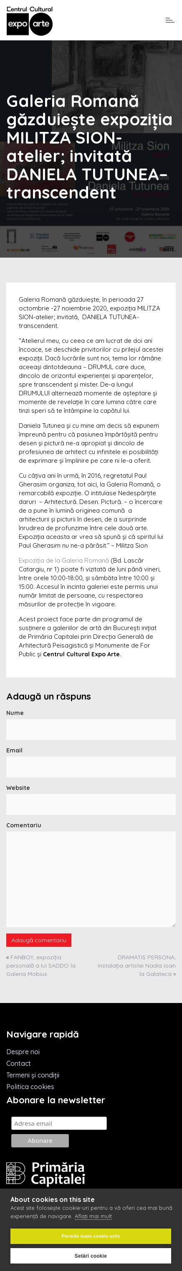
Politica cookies (30, 1086)
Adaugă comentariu (38, 940)
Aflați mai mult (93, 1216)
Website (18, 788)
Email (14, 750)
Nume (15, 713)
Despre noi (23, 1052)
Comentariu (23, 825)
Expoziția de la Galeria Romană (64, 560)
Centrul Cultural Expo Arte (81, 654)
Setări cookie (91, 1256)
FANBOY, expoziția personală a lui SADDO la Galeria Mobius (41, 965)
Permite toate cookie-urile (91, 1236)
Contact (18, 1063)
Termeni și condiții (32, 1075)
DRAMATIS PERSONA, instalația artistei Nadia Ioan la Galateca (137, 965)
